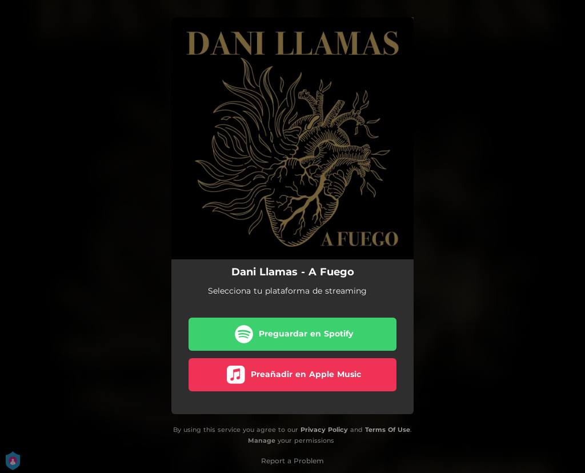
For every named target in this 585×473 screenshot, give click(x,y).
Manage (261, 440)
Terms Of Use (387, 430)
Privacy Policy (324, 430)
